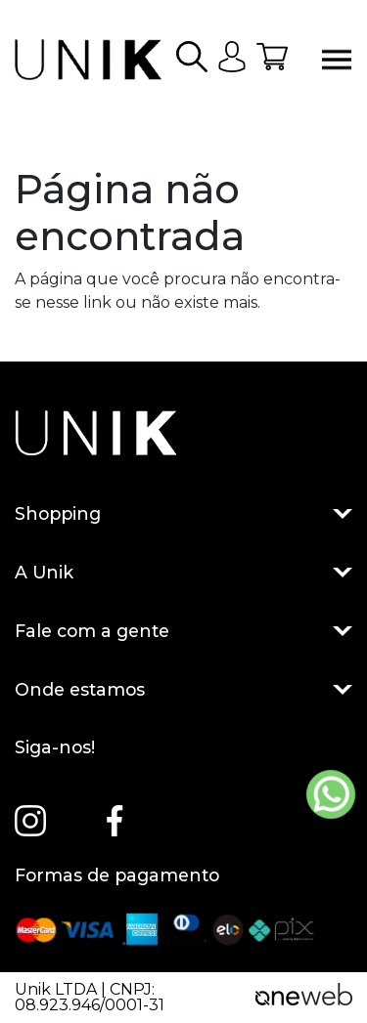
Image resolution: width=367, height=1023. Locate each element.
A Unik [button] (183, 572)
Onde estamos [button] (183, 690)
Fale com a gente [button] (183, 631)
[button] (191, 60)
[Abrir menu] (336, 59)
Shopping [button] (183, 514)
